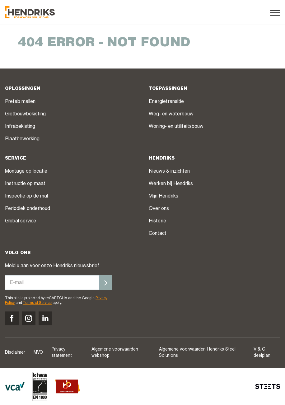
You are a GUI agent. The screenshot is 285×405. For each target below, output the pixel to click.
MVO (38, 353)
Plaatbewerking (22, 139)
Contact (157, 234)
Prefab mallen (20, 102)
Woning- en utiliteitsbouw (176, 127)
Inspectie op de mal (26, 196)
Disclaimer (15, 353)
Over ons (159, 209)
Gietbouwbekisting (25, 114)
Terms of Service (37, 303)
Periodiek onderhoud (27, 209)
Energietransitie (166, 102)
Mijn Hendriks (163, 196)
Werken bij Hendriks (171, 184)
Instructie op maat (25, 184)
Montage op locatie (26, 172)
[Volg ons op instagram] (28, 318)
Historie (157, 221)
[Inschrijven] (106, 282)
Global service (20, 221)
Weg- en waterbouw (171, 114)
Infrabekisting (20, 127)
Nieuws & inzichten (169, 172)
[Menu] (275, 12)
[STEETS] (267, 386)
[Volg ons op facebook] (12, 318)
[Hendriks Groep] (30, 12)
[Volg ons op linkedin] (45, 318)
